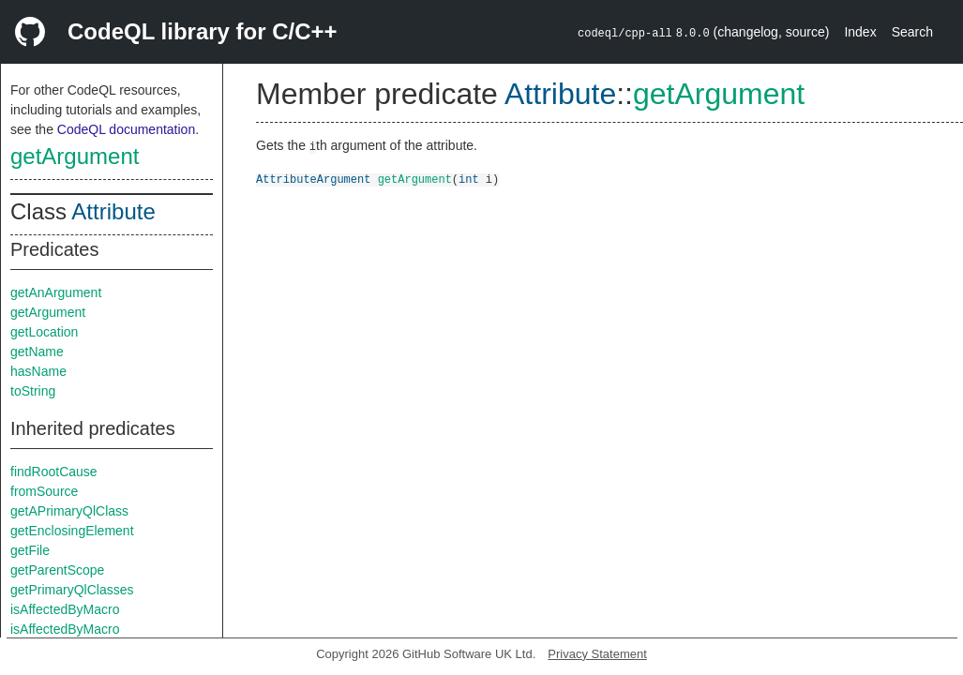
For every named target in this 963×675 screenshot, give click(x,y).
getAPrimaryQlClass (69, 510)
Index (860, 31)
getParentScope (57, 570)
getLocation (44, 331)
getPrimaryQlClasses (71, 589)
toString (32, 390)
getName (37, 351)
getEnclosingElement (72, 530)
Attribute (113, 211)
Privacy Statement (597, 654)
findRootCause (54, 471)
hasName (38, 371)
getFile (30, 550)
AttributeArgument (313, 179)
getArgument (74, 156)
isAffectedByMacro (64, 609)
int (469, 179)
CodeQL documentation (126, 129)
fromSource (44, 491)
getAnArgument (55, 292)
